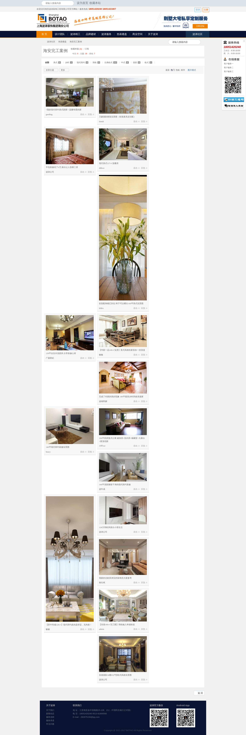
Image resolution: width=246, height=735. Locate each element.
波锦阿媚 (103, 401)
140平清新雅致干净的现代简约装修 (115, 484)
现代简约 (82, 62)
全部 (47, 62)
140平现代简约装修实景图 (57, 447)
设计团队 (60, 34)
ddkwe (101, 168)
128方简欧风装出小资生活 (111, 527)
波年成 (102, 489)
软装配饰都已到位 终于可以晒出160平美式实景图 (121, 303)
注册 (206, 9)
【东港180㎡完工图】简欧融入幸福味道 (117, 624)
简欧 (96, 62)
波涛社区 (51, 41)
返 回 (200, 693)
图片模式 (192, 70)
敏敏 (101, 355)
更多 (63, 70)
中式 (125, 62)
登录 (198, 9)
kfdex (101, 308)
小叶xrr (102, 446)
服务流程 (50, 717)
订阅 (87, 49)
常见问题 (50, 724)
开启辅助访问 (204, 3)
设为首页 (82, 3)
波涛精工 (75, 34)
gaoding (49, 114)
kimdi (101, 121)
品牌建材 (91, 34)
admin (101, 629)
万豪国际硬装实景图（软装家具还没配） (117, 117)
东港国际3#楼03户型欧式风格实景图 (115, 675)
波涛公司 (50, 172)
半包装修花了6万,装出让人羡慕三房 (62, 167)
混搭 (136, 62)
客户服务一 (228, 64)
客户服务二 (228, 67)
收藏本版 (76, 49)
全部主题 (50, 70)
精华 (183, 70)
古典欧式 (110, 62)
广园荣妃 (50, 358)
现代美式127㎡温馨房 (108, 163)
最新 (168, 70)
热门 (173, 70)
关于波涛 (153, 34)
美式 (57, 62)
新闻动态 (50, 713)
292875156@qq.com (90, 717)
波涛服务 (106, 34)
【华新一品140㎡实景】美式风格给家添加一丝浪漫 (122, 350)
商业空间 (137, 34)
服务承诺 (50, 720)
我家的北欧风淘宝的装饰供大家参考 (115, 578)
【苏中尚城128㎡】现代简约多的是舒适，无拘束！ (69, 625)
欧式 (148, 62)
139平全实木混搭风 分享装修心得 (61, 353)
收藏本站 (95, 3)
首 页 (44, 34)
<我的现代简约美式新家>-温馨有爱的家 (63, 109)
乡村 (69, 62)
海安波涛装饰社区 (42, 41)
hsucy (48, 452)
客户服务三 (228, 71)
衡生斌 (102, 582)
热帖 (178, 70)
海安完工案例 (76, 41)
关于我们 (50, 710)
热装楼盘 (122, 34)
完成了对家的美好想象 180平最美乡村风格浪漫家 (121, 396)
